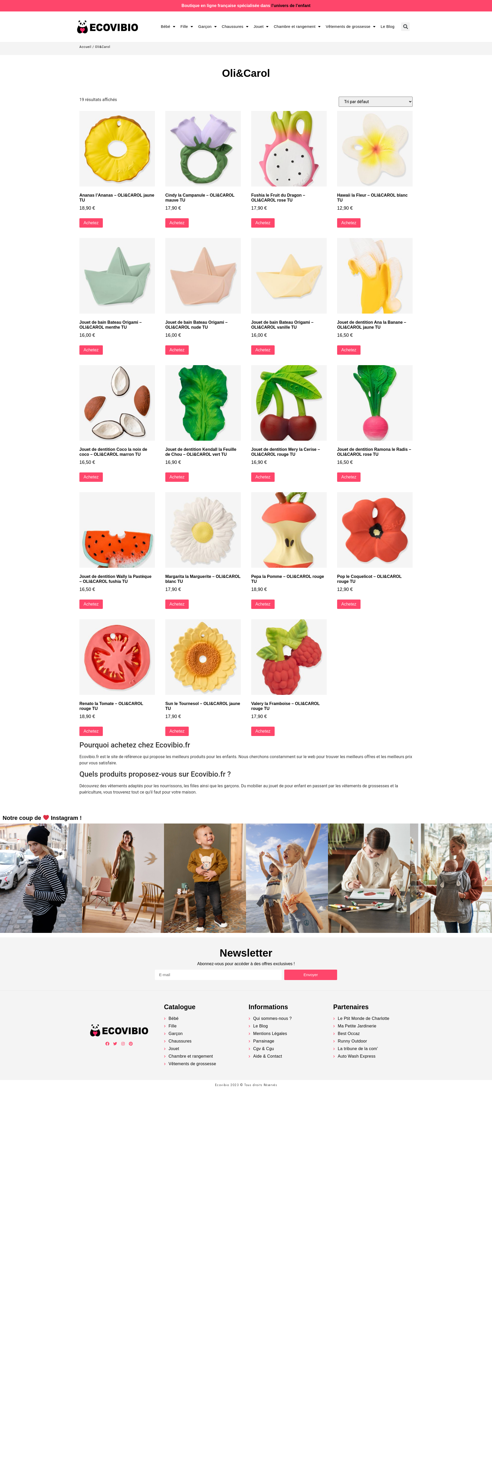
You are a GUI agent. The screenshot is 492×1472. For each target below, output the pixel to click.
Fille (186, 26)
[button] (6, 879)
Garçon (207, 26)
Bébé (168, 26)
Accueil (85, 47)
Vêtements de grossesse (350, 26)
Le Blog (387, 26)
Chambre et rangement (297, 26)
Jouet (261, 26)
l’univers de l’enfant (290, 5)
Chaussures (235, 26)
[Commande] (376, 102)
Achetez (91, 223)
